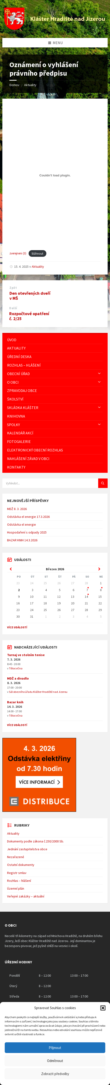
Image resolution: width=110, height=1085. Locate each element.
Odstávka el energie (21, 524)
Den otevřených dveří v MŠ (29, 295)
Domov (14, 85)
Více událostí (17, 627)
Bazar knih (15, 702)
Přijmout (55, 1047)
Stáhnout (37, 253)
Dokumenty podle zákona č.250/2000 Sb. (35, 841)
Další (13, 308)
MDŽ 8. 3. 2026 (17, 509)
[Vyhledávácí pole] (55, 483)
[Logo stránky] (55, 28)
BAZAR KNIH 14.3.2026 (22, 540)
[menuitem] (55, 340)
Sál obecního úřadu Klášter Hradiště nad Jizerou (38, 692)
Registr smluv (16, 873)
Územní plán (15, 888)
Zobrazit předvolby (55, 1073)
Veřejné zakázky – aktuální (25, 896)
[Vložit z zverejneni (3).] (55, 175)
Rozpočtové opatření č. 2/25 (29, 316)
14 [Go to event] (86, 596)
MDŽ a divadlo (18, 678)
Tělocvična (15, 668)
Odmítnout (55, 1060)
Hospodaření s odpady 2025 (27, 532)
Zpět (13, 288)
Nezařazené (15, 857)
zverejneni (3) (17, 253)
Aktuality (30, 85)
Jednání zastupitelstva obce (27, 849)
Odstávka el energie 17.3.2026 (28, 517)
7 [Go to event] (87, 590)
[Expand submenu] (99, 373)
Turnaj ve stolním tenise (26, 655)
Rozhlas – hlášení (19, 880)
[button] (103, 1008)
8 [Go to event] (101, 590)
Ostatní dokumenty (20, 865)
